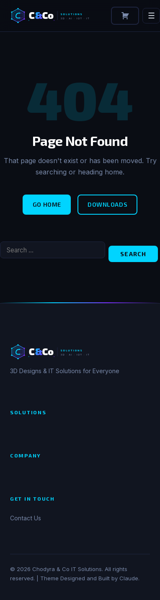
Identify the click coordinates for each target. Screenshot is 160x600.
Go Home (47, 204)
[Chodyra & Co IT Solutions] (55, 15)
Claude (128, 578)
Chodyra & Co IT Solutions (67, 569)
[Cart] (125, 16)
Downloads (107, 204)
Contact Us (25, 518)
